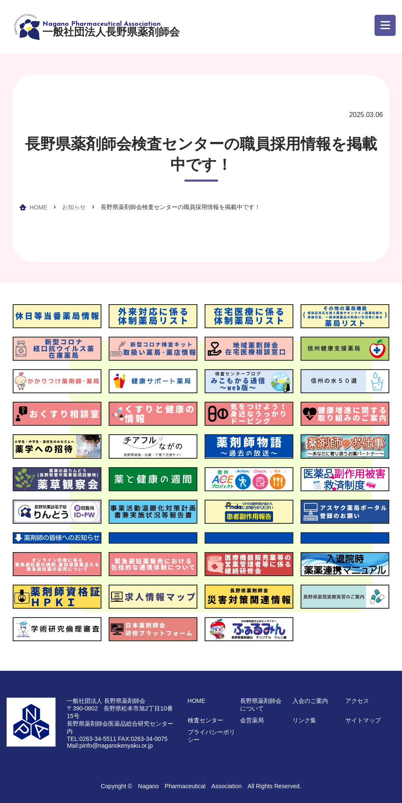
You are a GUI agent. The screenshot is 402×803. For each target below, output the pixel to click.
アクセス (357, 700)
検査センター (205, 720)
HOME (38, 207)
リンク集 (304, 720)
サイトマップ (363, 720)
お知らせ (74, 207)
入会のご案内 (310, 700)
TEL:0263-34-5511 (91, 738)
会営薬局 (252, 720)
